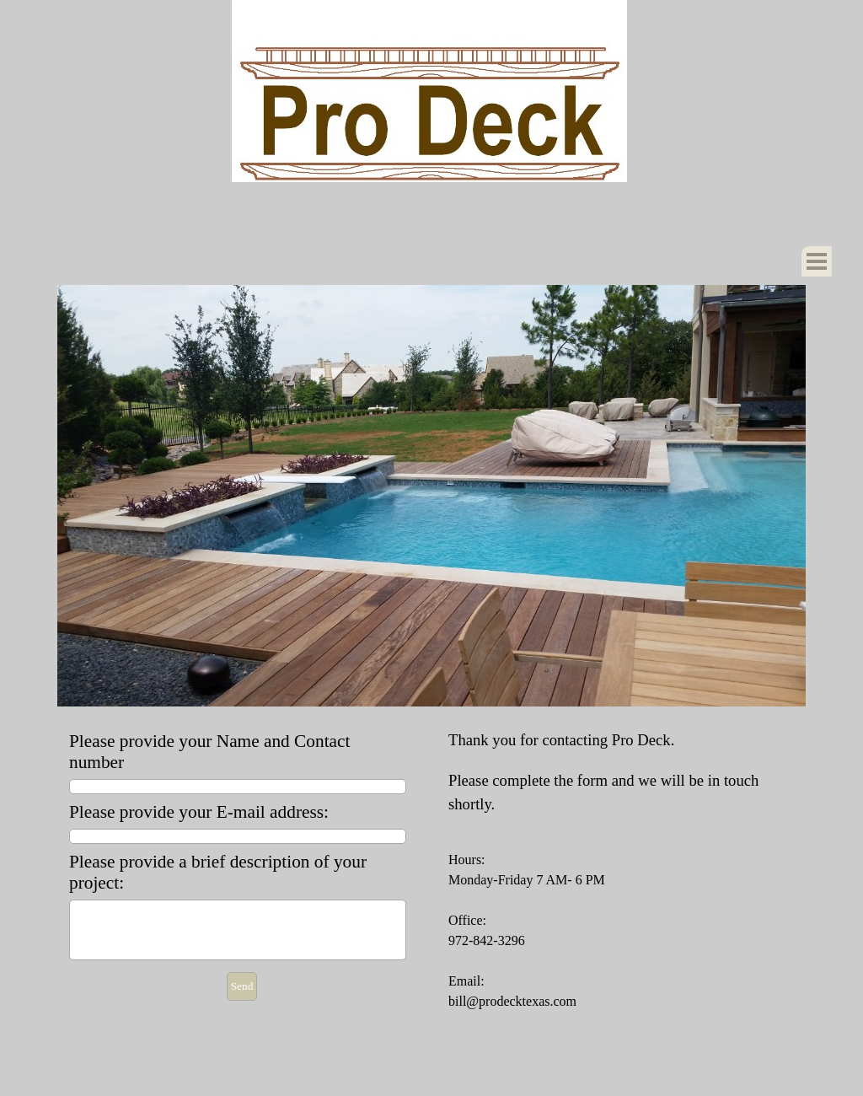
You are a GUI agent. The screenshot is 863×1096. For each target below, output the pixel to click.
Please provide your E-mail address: (199, 812)
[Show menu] (816, 261)
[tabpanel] (621, 870)
